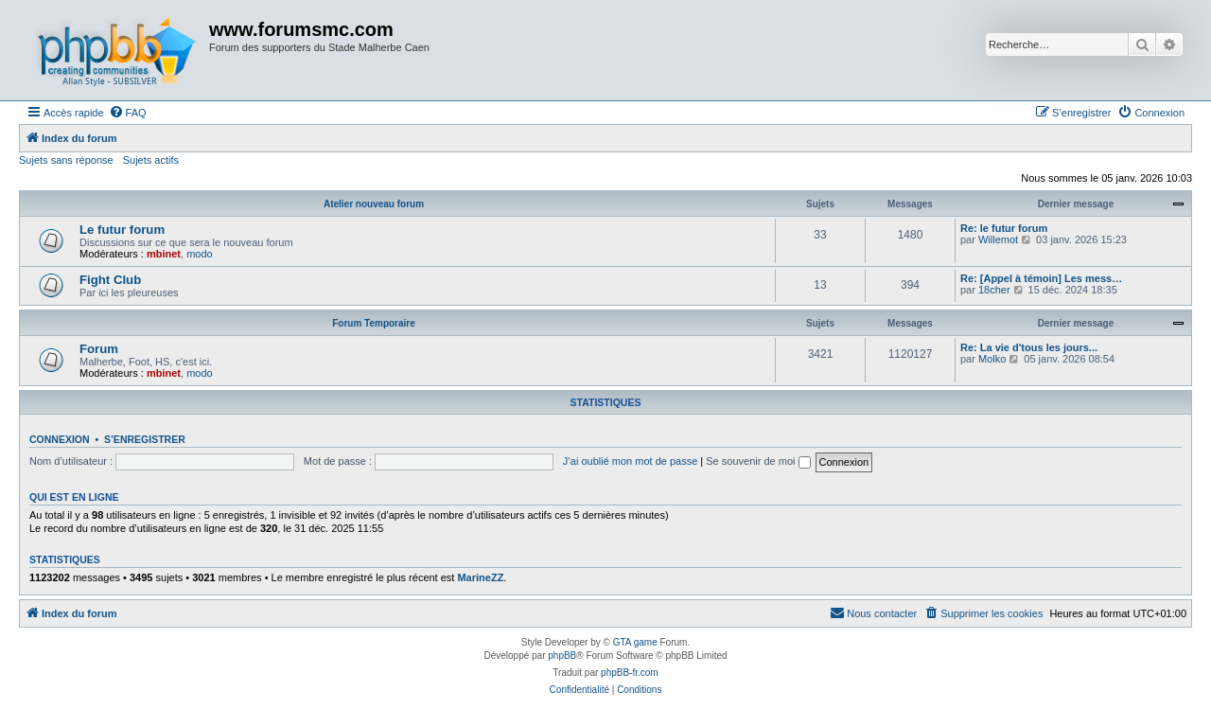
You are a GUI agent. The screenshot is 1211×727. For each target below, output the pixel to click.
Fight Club (110, 280)
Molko (992, 358)
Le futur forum (122, 229)
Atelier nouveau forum (374, 204)
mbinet (164, 253)
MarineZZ (480, 577)
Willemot (998, 239)
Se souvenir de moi (758, 461)
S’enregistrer (144, 439)
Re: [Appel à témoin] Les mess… (1041, 278)
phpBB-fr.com (629, 672)
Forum (98, 349)
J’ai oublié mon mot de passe (630, 461)
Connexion (59, 439)
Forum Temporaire (373, 323)
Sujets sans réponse (66, 160)
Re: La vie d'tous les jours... (1028, 347)
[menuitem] (128, 112)
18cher (994, 289)
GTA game (635, 642)
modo (199, 253)
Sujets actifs (151, 160)
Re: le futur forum (1003, 228)
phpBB (562, 655)
